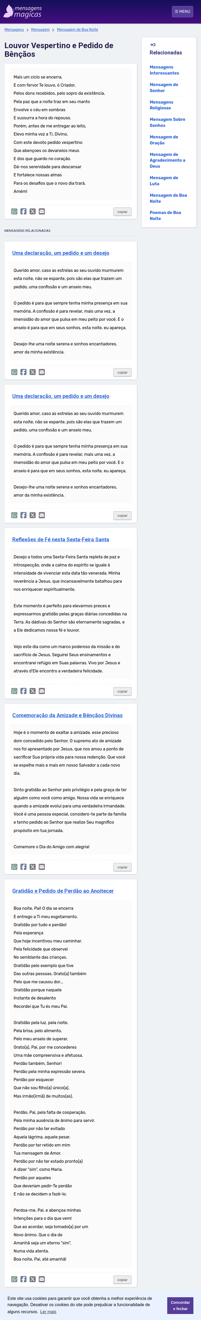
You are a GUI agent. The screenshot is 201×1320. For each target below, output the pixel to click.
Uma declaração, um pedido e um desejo (60, 253)
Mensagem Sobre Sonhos (167, 122)
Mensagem (40, 29)
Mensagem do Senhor (164, 87)
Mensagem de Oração (164, 139)
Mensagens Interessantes (164, 70)
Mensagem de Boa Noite (77, 29)
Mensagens (14, 29)
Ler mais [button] (48, 1312)
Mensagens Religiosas (161, 105)
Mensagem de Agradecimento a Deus (167, 160)
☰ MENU (182, 11)
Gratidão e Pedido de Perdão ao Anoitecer (63, 891)
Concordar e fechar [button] (180, 1305)
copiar (123, 212)
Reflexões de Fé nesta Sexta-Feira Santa (60, 540)
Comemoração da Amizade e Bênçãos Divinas (67, 715)
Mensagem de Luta (164, 180)
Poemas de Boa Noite (165, 215)
